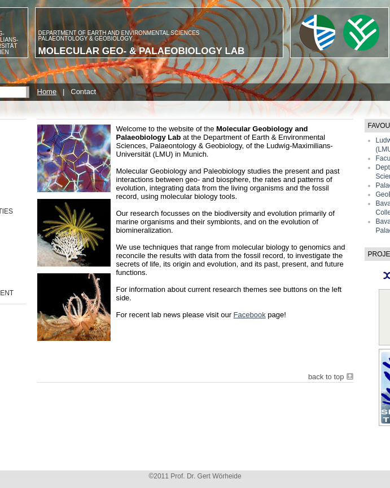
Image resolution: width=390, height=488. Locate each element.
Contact (83, 91)
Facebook (250, 314)
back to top (326, 376)
